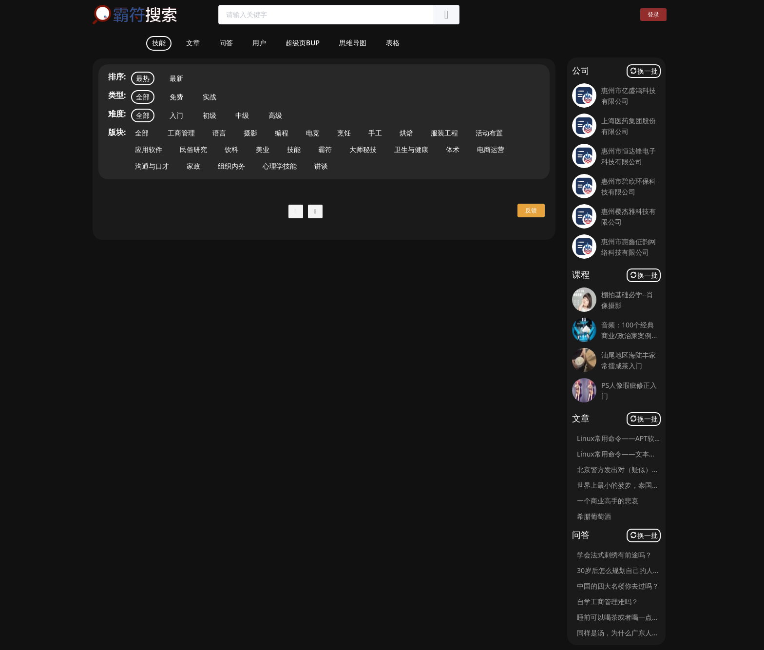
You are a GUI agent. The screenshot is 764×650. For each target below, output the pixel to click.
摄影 (250, 132)
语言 (219, 132)
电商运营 (490, 149)
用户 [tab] (259, 42)
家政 (193, 166)
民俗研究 (193, 149)
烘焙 (406, 132)
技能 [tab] (159, 42)
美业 (262, 149)
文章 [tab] (193, 42)
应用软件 (148, 149)
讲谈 (321, 166)
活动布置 (489, 132)
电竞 (313, 132)
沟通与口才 (152, 166)
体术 (452, 149)
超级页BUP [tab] (303, 42)
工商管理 (181, 132)
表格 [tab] (393, 42)
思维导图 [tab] (352, 42)
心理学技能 (280, 166)
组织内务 (231, 166)
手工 (375, 132)
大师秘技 (363, 149)
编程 (281, 132)
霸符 (325, 149)
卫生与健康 (411, 149)
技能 (294, 149)
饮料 (231, 149)
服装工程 (444, 132)
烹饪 (344, 132)
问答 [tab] (226, 42)
